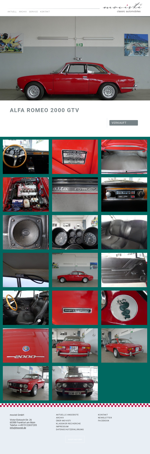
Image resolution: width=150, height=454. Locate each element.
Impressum (62, 426)
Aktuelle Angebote (67, 415)
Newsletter (105, 418)
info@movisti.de (18, 428)
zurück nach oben (75, 439)
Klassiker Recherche (68, 423)
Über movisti (63, 420)
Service (33, 12)
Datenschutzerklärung (70, 429)
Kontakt (45, 12)
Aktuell (12, 12)
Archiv (23, 12)
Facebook (103, 420)
